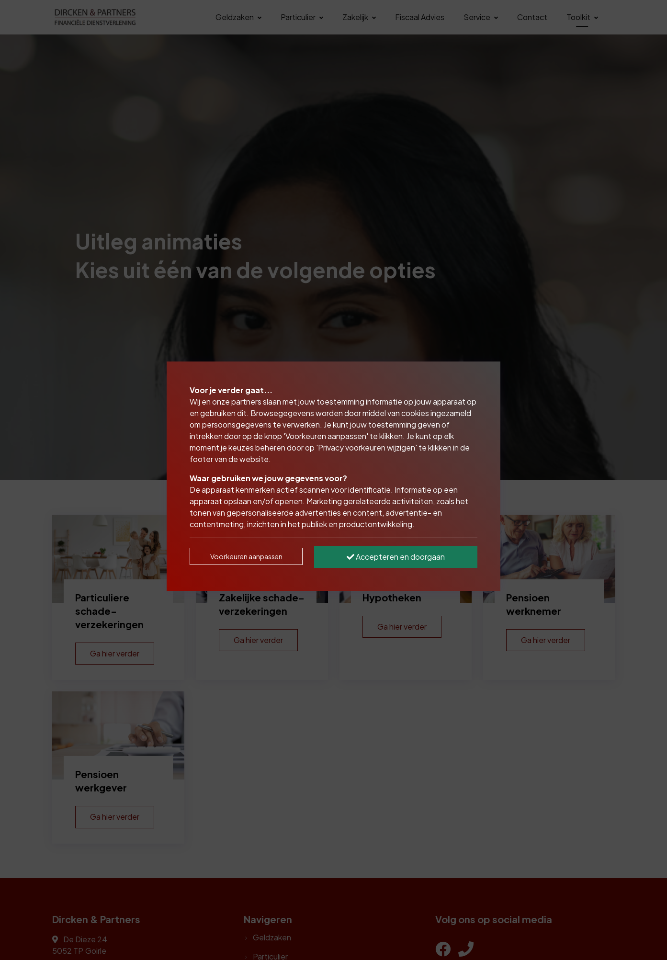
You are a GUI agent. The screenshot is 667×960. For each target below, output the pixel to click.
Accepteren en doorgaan (396, 557)
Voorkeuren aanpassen (246, 556)
